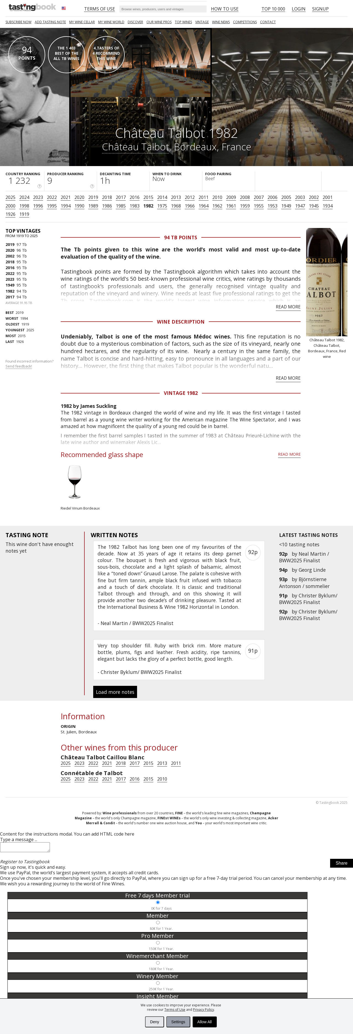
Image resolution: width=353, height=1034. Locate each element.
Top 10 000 (273, 9)
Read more (288, 307)
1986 (107, 206)
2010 (217, 197)
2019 (93, 197)
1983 (135, 206)
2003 (300, 197)
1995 (52, 206)
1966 (190, 206)
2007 (259, 197)
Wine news (221, 22)
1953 (272, 206)
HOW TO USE (225, 9)
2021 (66, 197)
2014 (162, 197)
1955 (259, 206)
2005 (286, 197)
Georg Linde (312, 569)
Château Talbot (135, 146)
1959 (245, 206)
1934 (328, 206)
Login (299, 9)
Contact (268, 22)
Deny (154, 1022)
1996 (38, 206)
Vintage (202, 22)
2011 (203, 197)
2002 (314, 197)
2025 (10, 197)
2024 (24, 197)
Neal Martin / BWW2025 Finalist (304, 557)
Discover (135, 22)
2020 (79, 197)
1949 (286, 206)
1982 (148, 206)
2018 (107, 197)
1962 (217, 206)
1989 (93, 206)
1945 (314, 206)
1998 (24, 206)
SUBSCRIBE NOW (18, 22)
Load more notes (115, 692)
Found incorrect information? (30, 364)
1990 (79, 206)
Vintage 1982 (181, 393)
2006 (272, 197)
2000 (10, 206)
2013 (176, 197)
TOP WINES (183, 22)
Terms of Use (174, 1009)
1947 (300, 206)
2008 (245, 197)
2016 (135, 197)
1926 (10, 214)
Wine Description (181, 321)
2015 (148, 197)
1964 (203, 206)
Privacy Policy (203, 1009)
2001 (328, 197)
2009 (231, 197)
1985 (121, 206)
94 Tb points (180, 237)
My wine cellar (82, 22)
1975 (162, 206)
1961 (231, 206)
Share (341, 864)
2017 (121, 197)
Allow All (204, 1022)
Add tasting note (50, 22)
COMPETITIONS (245, 22)
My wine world (111, 22)
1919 (24, 214)
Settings (178, 1022)
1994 (66, 206)
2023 (38, 197)
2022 (52, 197)
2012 (190, 197)
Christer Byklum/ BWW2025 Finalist (308, 598)
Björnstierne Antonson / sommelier (304, 582)
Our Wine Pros (159, 22)
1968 (176, 206)
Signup (320, 9)
